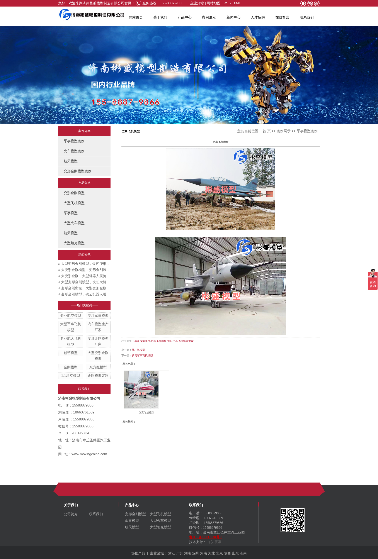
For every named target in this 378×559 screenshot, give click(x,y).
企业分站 (197, 3)
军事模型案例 (74, 141)
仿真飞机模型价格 (161, 340)
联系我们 (307, 17)
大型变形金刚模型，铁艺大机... (85, 282)
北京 (219, 553)
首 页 (267, 131)
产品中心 (185, 17)
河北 (211, 553)
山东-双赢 (213, 542)
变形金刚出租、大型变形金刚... (85, 288)
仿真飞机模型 (146, 412)
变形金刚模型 (74, 193)
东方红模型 (98, 367)
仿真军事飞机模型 (142, 355)
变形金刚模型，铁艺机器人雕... (85, 294)
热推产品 (138, 553)
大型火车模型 (74, 223)
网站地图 (214, 3)
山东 (235, 553)
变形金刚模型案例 (78, 171)
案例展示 (209, 17)
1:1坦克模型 (70, 376)
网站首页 (136, 17)
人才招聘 (258, 17)
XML (237, 3)
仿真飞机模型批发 (183, 340)
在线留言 (282, 17)
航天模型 (71, 161)
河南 (203, 553)
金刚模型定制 (98, 376)
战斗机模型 (138, 349)
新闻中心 (233, 17)
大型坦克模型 (74, 243)
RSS (227, 3)
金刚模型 (71, 367)
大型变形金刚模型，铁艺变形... (85, 264)
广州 (179, 553)
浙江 (171, 553)
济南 (243, 553)
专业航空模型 (70, 315)
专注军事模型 (98, 315)
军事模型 (71, 213)
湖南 (187, 553)
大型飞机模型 (74, 203)
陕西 (227, 553)
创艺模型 (71, 353)
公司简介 (71, 514)
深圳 (195, 553)
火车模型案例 (74, 151)
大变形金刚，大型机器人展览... (85, 276)
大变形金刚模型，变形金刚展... (85, 270)
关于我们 (160, 17)
